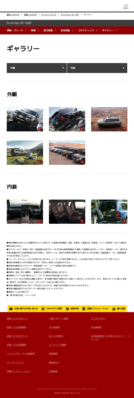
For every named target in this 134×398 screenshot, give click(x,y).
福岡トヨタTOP (13, 14)
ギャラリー (107, 30)
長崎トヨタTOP (30, 14)
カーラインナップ (49, 14)
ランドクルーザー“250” (19, 23)
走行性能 (48, 30)
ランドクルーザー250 (70, 14)
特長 (33, 30)
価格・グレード (15, 30)
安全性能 (65, 30)
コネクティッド (86, 30)
